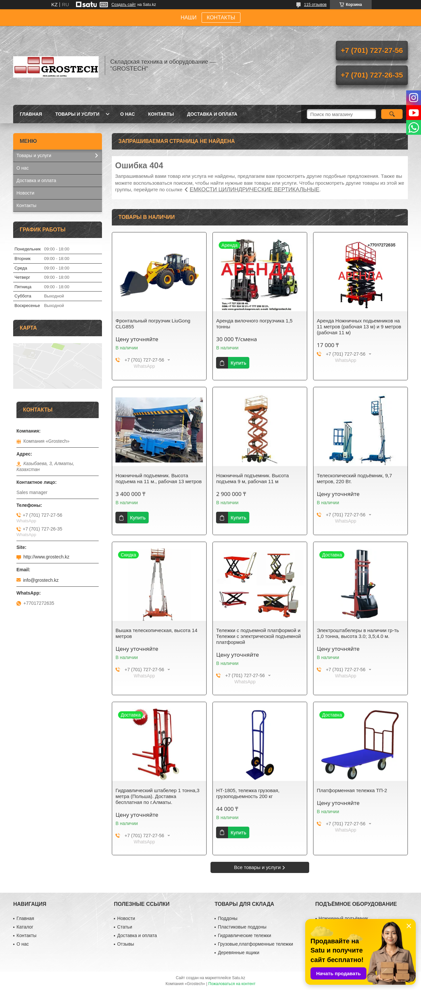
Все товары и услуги (257, 867)
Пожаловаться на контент (231, 983)
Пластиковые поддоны (242, 927)
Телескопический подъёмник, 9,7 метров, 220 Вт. (354, 478)
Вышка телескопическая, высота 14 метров (156, 633)
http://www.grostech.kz (46, 556)
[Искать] (392, 114)
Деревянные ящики (238, 952)
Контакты (161, 114)
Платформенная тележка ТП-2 (352, 790)
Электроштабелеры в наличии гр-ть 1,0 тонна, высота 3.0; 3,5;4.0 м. (358, 633)
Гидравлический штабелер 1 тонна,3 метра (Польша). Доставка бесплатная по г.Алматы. (157, 796)
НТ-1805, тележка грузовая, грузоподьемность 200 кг (247, 793)
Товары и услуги (77, 114)
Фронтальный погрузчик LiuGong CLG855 (152, 323)
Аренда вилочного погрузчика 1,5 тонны (254, 323)
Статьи (124, 927)
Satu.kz (238, 978)
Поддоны (227, 918)
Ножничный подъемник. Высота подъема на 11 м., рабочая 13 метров (158, 478)
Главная (31, 114)
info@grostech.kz (41, 580)
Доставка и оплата (212, 114)
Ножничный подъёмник (343, 918)
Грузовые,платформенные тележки (255, 944)
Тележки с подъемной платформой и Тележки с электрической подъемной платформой (258, 636)
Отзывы (125, 944)
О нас (127, 114)
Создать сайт (123, 4)
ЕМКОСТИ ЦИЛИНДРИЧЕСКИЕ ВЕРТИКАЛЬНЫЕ (255, 189)
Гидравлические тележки (244, 935)
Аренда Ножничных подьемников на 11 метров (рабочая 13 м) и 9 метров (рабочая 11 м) (359, 326)
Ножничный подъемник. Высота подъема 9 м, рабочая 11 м (252, 478)
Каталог (24, 927)
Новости (25, 193)
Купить (238, 362)
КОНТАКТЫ (221, 17)
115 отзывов (315, 4)
